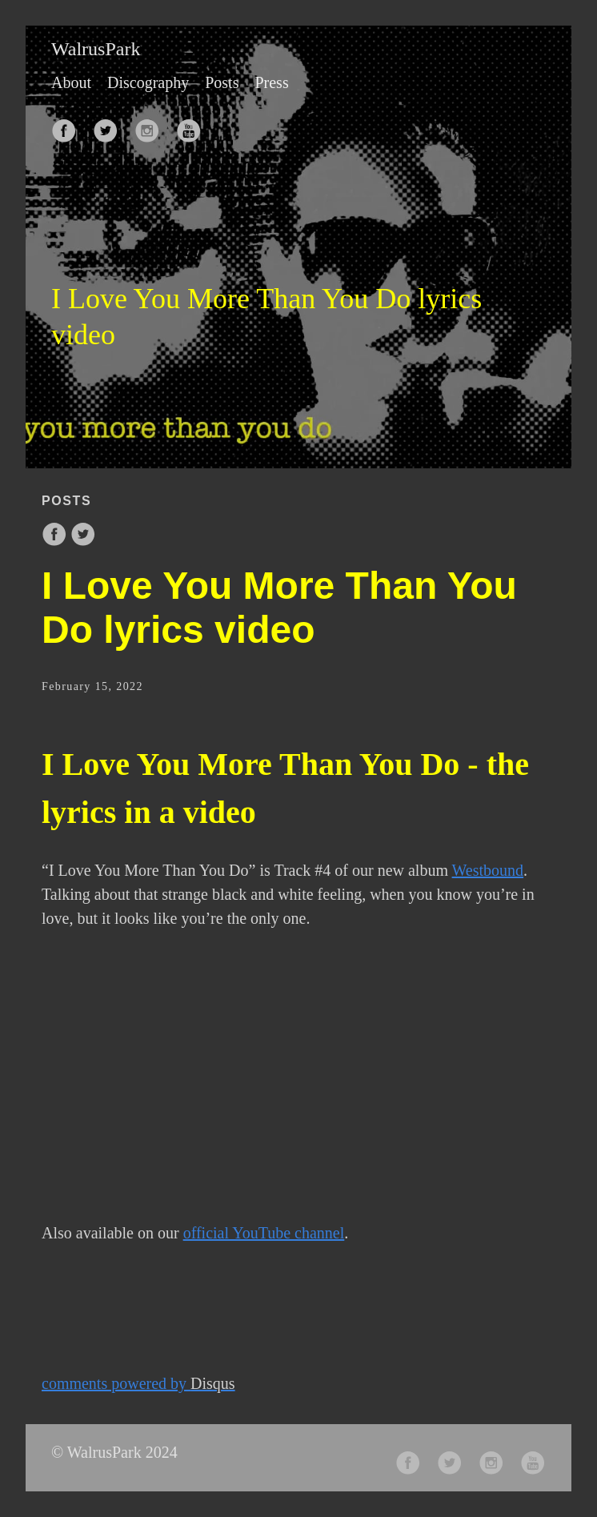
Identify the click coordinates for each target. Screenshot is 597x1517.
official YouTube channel (264, 1233)
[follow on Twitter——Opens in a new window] (110, 125)
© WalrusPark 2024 (114, 1452)
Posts (221, 82)
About (71, 82)
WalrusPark (95, 48)
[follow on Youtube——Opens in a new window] (193, 125)
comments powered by (138, 1383)
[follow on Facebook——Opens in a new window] (68, 125)
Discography (148, 82)
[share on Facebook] (56, 542)
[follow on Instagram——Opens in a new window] (152, 125)
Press (271, 82)
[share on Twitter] (83, 542)
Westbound (488, 870)
